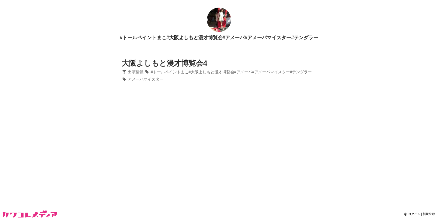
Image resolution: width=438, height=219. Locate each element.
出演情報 (133, 72)
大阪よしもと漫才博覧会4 (164, 63)
